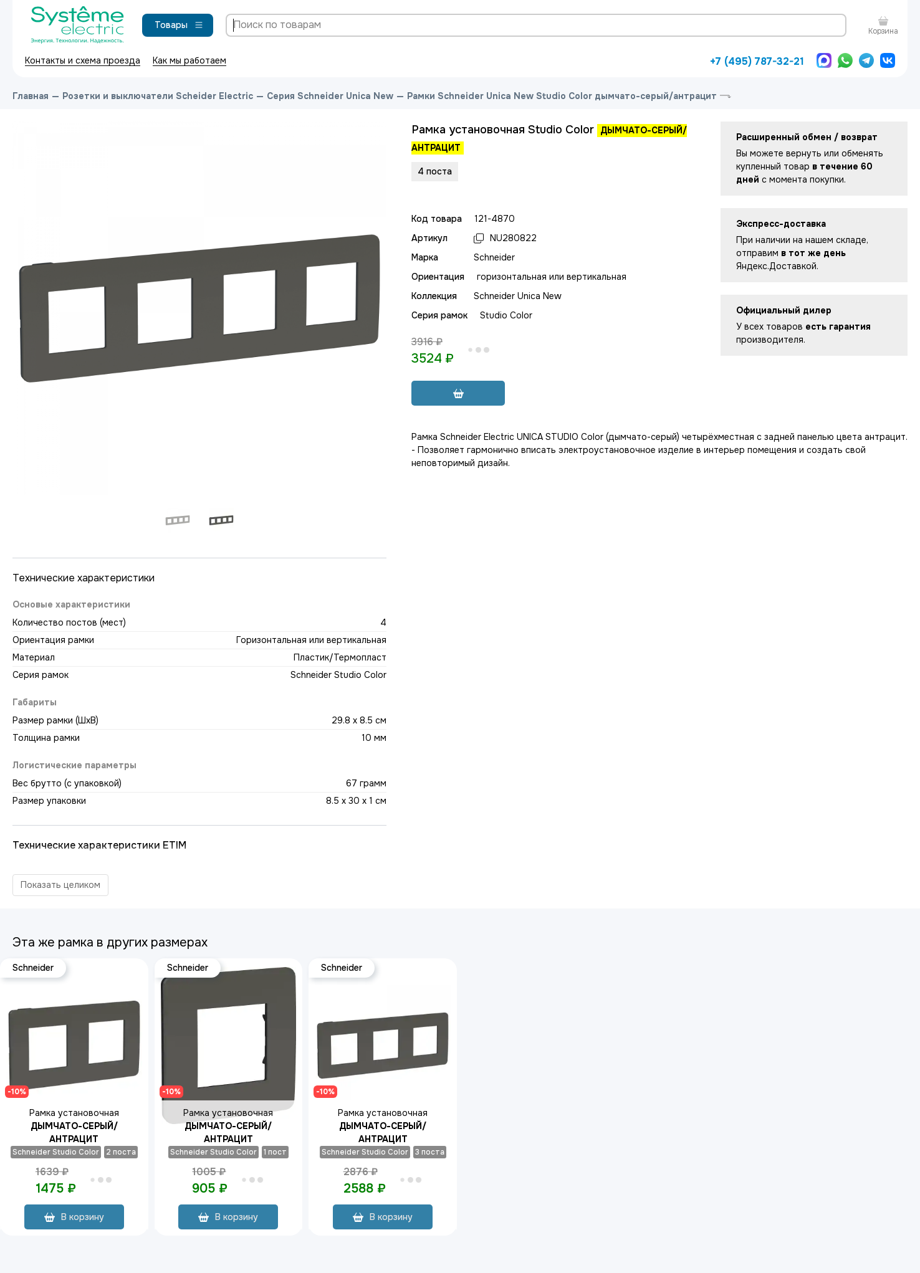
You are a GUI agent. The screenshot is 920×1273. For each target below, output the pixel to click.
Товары (179, 25)
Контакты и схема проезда (82, 60)
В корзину (74, 1217)
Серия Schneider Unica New (330, 96)
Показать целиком (60, 884)
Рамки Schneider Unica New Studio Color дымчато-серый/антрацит (562, 96)
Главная (30, 96)
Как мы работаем (189, 60)
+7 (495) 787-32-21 (757, 61)
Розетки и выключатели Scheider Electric (157, 96)
